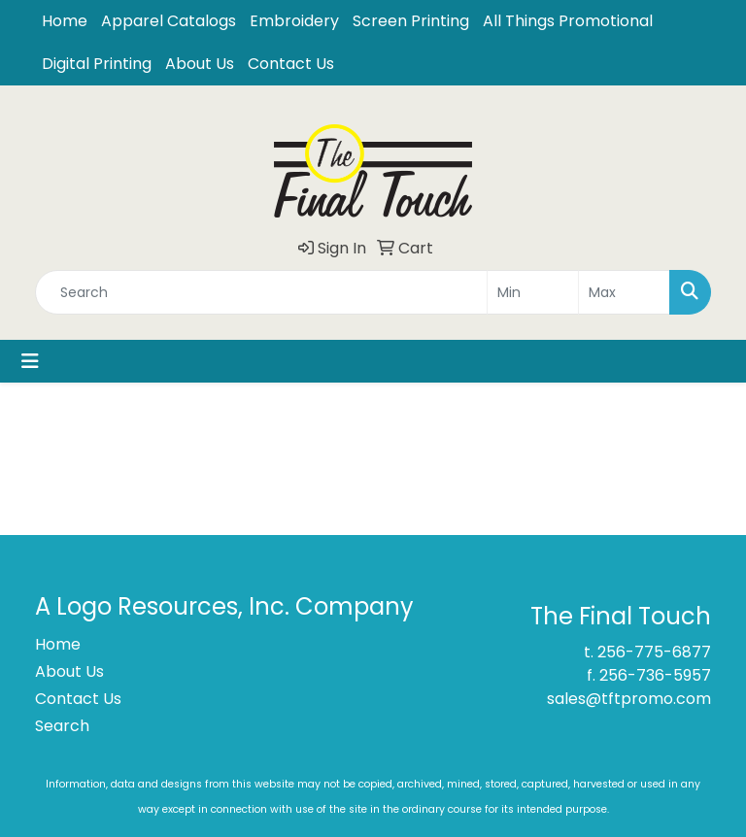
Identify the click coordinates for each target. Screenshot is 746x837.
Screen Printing (411, 21)
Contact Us (291, 63)
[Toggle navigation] (30, 361)
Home (64, 21)
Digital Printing (97, 63)
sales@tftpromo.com (629, 698)
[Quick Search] (261, 292)
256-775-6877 (654, 652)
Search (62, 726)
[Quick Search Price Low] (533, 292)
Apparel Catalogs (168, 21)
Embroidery (294, 21)
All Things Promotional (568, 21)
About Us (199, 63)
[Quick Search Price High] (624, 292)
